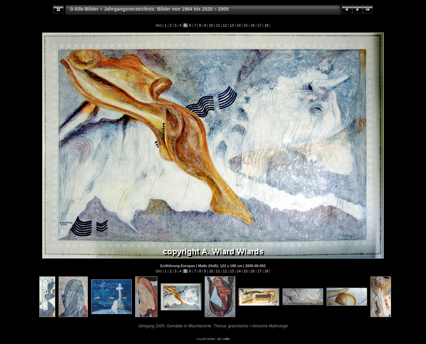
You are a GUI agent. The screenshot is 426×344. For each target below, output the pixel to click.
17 (260, 25)
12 (225, 25)
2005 (223, 9)
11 (218, 25)
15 (246, 25)
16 (253, 25)
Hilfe (226, 339)
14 (239, 25)
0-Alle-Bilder (84, 9)
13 (232, 25)
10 (211, 25)
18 (267, 25)
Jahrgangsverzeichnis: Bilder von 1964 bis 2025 (158, 9)
